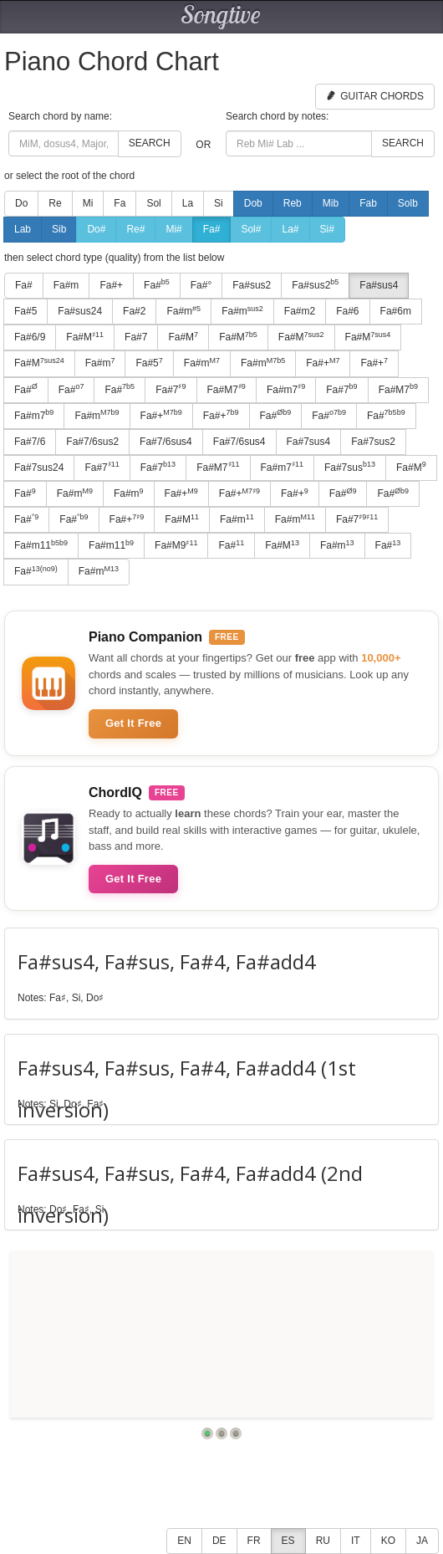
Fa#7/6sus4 (166, 441)
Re (54, 203)
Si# (327, 229)
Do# (96, 229)
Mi (88, 203)
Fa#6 (347, 311)
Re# (135, 229)
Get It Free (133, 723)
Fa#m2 (299, 311)
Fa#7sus (349, 466)
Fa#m (66, 285)
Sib (59, 229)
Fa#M (85, 337)
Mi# (173, 229)
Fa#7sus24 (39, 467)
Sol (153, 203)
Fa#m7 (286, 389)
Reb (292, 203)
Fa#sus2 (251, 285)
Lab (22, 229)
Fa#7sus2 (373, 441)
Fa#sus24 (80, 311)
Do (21, 203)
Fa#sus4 (378, 285)
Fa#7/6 (29, 441)
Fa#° (201, 285)
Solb (408, 203)
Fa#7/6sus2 (92, 441)
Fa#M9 (176, 545)
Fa (119, 203)
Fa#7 (136, 337)
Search (150, 143)
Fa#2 (134, 311)
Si (218, 203)
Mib (331, 203)
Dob (253, 203)
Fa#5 (25, 311)
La (187, 203)
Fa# (212, 229)
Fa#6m (395, 311)
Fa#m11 (41, 545)
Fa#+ (111, 285)
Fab (368, 203)
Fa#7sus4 (309, 441)
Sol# (251, 229)
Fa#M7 (226, 389)
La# (290, 229)
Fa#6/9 (29, 337)
